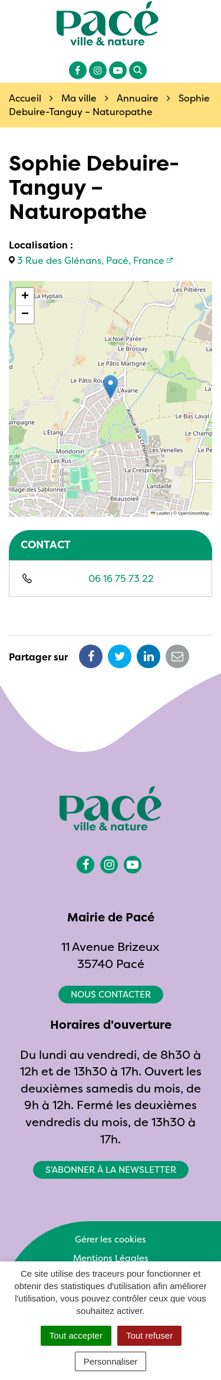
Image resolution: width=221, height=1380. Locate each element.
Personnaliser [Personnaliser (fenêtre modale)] (111, 1361)
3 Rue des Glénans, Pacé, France (90, 260)
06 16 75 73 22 (121, 578)
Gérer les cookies (110, 1239)
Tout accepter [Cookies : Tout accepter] (76, 1335)
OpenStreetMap (193, 513)
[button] (110, 387)
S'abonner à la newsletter (110, 1169)
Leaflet (160, 513)
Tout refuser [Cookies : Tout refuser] (149, 1335)
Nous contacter (111, 994)
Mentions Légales (111, 1258)
